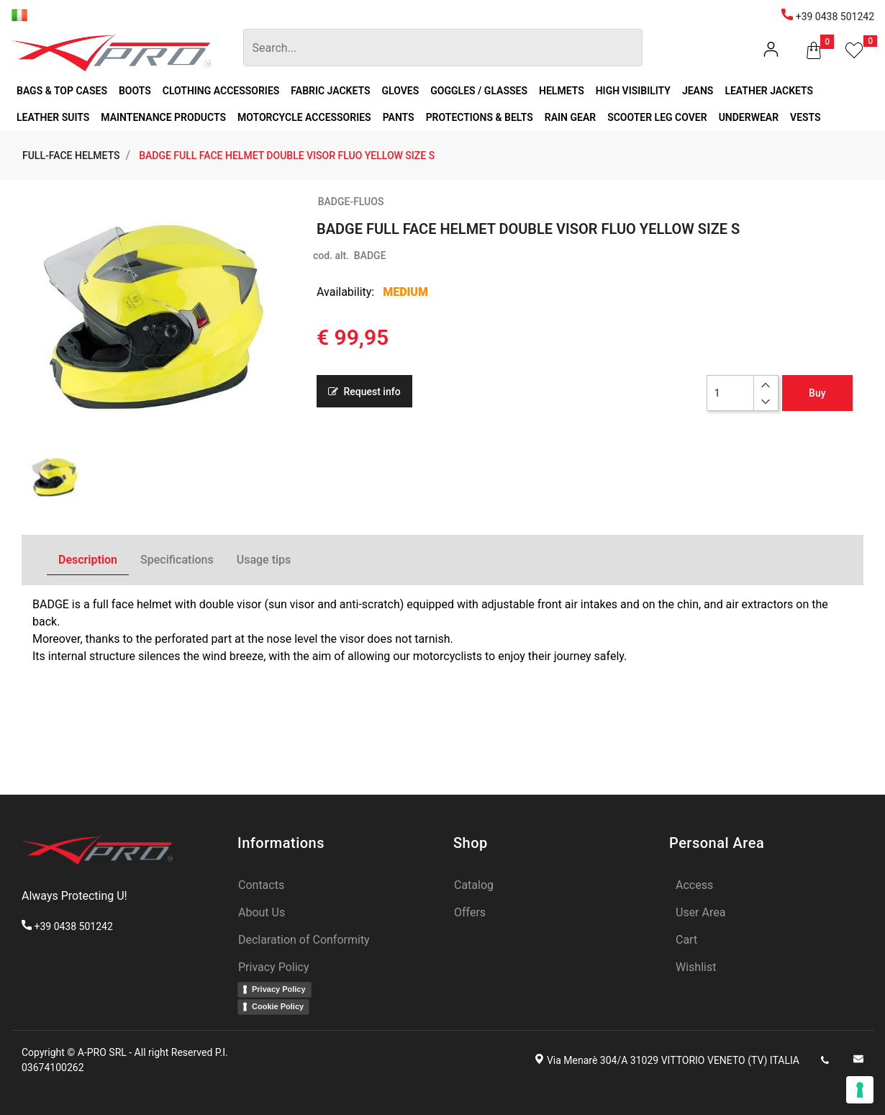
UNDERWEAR (749, 117)
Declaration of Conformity (304, 940)
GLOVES (400, 90)
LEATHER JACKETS (769, 90)
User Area (700, 912)
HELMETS (561, 90)
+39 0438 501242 (827, 16)
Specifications (177, 559)
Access (694, 885)
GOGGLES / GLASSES (478, 90)
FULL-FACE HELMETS (71, 155)
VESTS (805, 117)
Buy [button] (817, 393)
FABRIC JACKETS (330, 90)
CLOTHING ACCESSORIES (221, 90)
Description (87, 559)
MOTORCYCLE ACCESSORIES (304, 117)
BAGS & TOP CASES (62, 90)
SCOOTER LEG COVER (657, 117)
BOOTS (135, 90)
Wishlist (696, 967)
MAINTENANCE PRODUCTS (163, 117)
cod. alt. (331, 255)
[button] (813, 53)
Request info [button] (364, 391)
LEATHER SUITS (53, 117)
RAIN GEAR (570, 117)
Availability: (345, 292)
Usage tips (264, 559)
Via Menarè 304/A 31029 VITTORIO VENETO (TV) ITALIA (673, 1060)
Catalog (474, 885)
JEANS (698, 90)
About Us (261, 912)
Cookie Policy (278, 1006)
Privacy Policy (273, 967)
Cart (686, 940)
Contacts (261, 885)
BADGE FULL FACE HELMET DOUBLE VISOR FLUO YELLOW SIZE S (287, 155)
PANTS (398, 117)
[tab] (88, 560)
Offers (470, 912)
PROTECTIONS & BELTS (479, 117)
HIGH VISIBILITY (633, 90)
